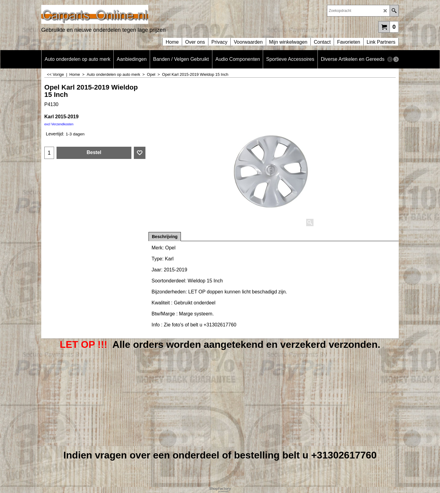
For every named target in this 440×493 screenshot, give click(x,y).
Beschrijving (165, 236)
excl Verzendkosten (58, 124)
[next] (396, 59)
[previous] (390, 59)
